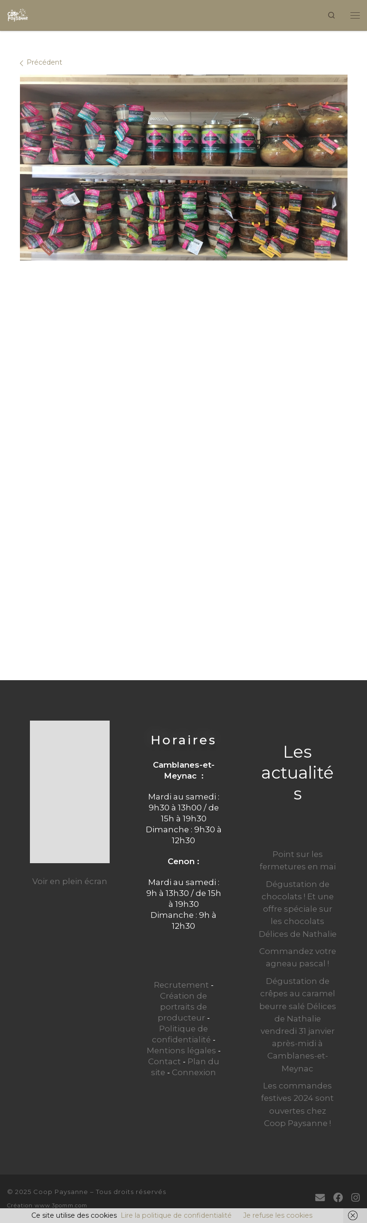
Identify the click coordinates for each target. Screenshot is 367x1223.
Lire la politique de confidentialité (176, 1215)
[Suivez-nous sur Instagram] (355, 1197)
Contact (164, 1061)
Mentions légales (181, 1050)
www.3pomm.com (61, 1205)
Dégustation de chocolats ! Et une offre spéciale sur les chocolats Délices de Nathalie (298, 909)
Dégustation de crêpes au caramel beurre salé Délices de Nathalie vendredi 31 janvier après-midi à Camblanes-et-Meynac (297, 1024)
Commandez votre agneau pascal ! (297, 957)
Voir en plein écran (69, 881)
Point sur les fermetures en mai (298, 860)
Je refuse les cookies (277, 1215)
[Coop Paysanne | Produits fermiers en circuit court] (17, 14)
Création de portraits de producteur (182, 1006)
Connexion (194, 1072)
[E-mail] (320, 1197)
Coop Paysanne (60, 1191)
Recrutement (181, 985)
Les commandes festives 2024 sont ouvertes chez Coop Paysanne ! (297, 1104)
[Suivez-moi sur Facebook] (338, 1197)
